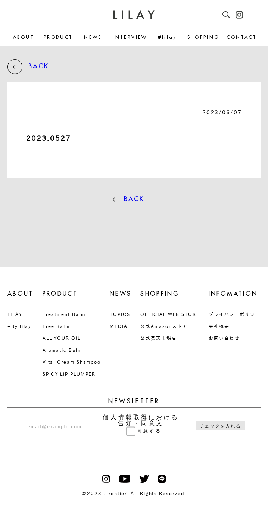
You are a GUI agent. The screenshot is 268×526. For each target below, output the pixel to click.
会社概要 (219, 326)
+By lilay (19, 326)
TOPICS (120, 314)
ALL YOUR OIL (62, 338)
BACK (28, 66)
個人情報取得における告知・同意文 (141, 420)
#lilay (167, 37)
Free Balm (56, 326)
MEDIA (119, 326)
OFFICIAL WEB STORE (170, 314)
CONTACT (242, 37)
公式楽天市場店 (158, 338)
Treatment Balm (64, 314)
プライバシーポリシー (235, 314)
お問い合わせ (224, 338)
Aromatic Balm (62, 350)
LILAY (14, 314)
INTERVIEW (130, 37)
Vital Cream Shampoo (72, 362)
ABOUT (23, 37)
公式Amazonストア (163, 326)
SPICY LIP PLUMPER (69, 374)
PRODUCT (58, 37)
